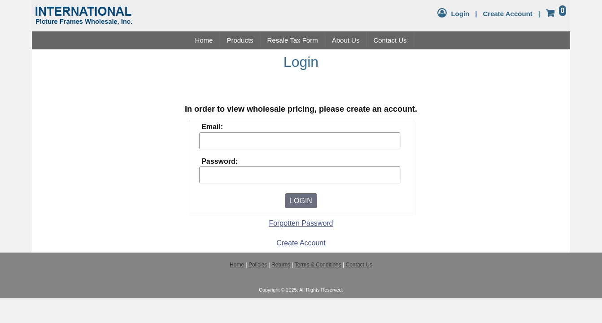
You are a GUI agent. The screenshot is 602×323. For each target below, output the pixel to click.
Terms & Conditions (318, 265)
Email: (212, 127)
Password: (219, 161)
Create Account (507, 13)
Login (460, 13)
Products (240, 40)
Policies (258, 265)
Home (204, 40)
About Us (346, 40)
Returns (280, 265)
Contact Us (389, 40)
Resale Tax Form (292, 40)
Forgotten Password (301, 223)
